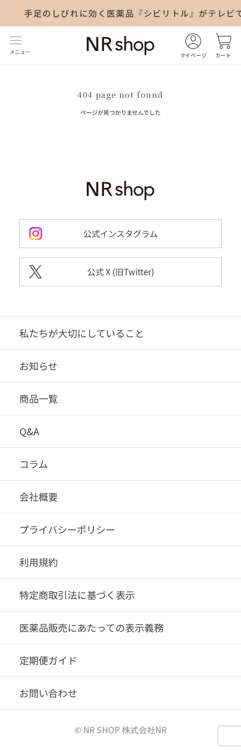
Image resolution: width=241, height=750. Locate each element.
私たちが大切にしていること (81, 333)
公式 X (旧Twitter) (120, 272)
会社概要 (38, 496)
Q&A (29, 431)
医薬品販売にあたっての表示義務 (91, 627)
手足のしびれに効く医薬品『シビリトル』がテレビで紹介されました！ (132, 13)
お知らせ (38, 366)
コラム (33, 464)
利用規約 (38, 562)
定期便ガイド (48, 660)
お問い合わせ (48, 693)
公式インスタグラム (120, 233)
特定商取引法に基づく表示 (77, 595)
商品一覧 (38, 398)
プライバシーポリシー (67, 529)
